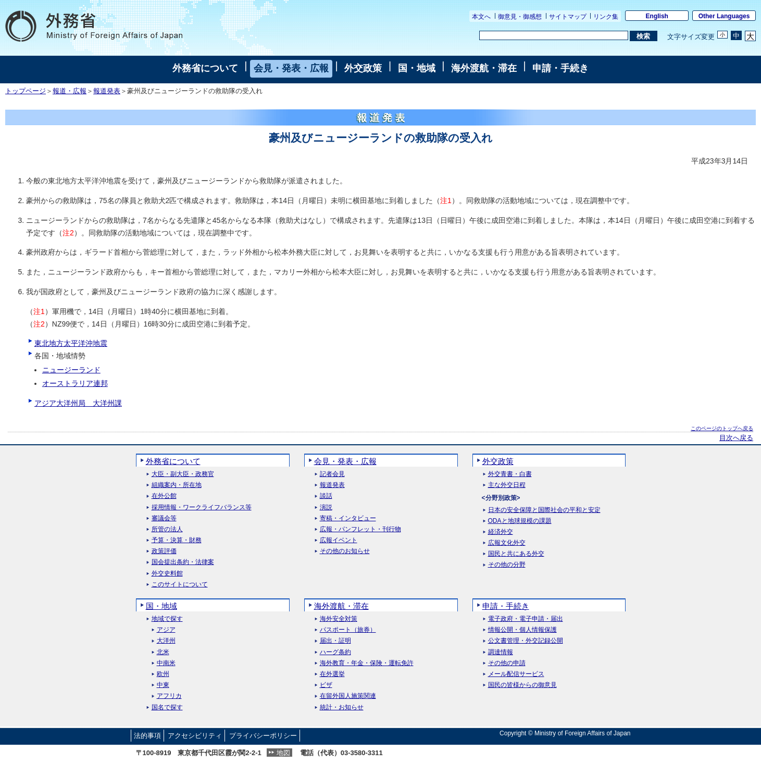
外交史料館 (167, 573)
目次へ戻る (736, 438)
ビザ (326, 685)
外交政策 (363, 68)
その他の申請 (507, 663)
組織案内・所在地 (177, 485)
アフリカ (169, 696)
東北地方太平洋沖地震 (70, 343)
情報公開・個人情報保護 (522, 630)
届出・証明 (335, 640)
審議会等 (164, 518)
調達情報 (500, 652)
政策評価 (164, 551)
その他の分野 (507, 564)
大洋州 (166, 640)
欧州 (163, 674)
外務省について (205, 68)
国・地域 (416, 68)
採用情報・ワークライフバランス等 (202, 507)
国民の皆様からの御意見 (522, 685)
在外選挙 (332, 674)
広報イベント (338, 540)
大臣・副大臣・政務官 (183, 474)
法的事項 (147, 736)
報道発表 (106, 91)
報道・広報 (69, 91)
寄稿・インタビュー (348, 518)
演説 (326, 507)
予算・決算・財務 (177, 540)
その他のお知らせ (345, 551)
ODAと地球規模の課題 (520, 521)
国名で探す (167, 707)
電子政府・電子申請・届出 (525, 619)
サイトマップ (568, 16)
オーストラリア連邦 (75, 383)
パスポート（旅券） (348, 630)
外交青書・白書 (510, 474)
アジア (166, 630)
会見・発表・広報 (291, 68)
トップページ (25, 91)
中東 (163, 685)
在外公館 (164, 496)
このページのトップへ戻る (722, 428)
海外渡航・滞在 (484, 68)
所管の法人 (167, 529)
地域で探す (167, 619)
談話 (326, 496)
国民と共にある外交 (516, 553)
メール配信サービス (516, 674)
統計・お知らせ (342, 707)
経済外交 (500, 532)
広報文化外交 (507, 543)
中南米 (166, 663)
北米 (163, 652)
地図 (283, 753)
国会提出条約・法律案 (183, 562)
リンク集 (605, 16)
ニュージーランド (71, 370)
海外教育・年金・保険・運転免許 (367, 663)
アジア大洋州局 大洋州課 (78, 403)
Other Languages (724, 16)
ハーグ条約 (335, 652)
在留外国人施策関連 (348, 696)
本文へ (481, 16)
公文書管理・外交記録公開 (525, 640)
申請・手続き (560, 68)
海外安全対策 (338, 619)
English (657, 16)
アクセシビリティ (195, 736)
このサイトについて (180, 584)
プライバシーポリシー (263, 736)
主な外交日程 (507, 485)
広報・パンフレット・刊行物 (360, 529)
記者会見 (332, 474)
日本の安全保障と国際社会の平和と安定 (544, 510)
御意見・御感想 (520, 16)
